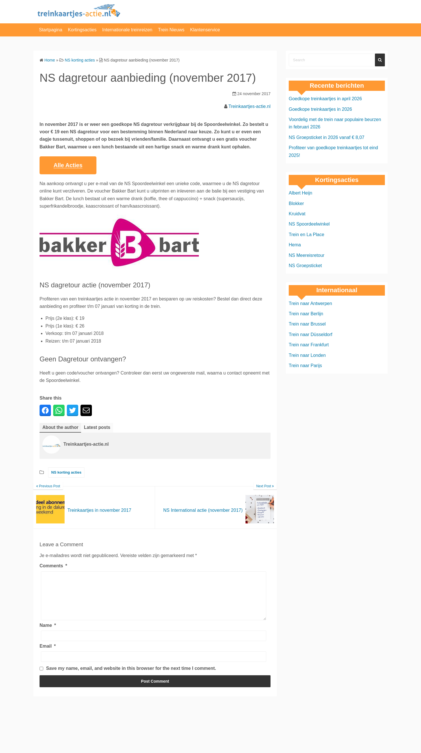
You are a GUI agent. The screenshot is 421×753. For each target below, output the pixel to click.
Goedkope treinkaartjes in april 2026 (325, 98)
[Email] (153, 665)
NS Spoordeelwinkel (309, 224)
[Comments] (153, 600)
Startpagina (50, 29)
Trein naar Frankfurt (309, 344)
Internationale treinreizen (127, 29)
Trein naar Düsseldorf (310, 334)
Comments (53, 566)
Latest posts (97, 427)
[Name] (153, 644)
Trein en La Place (306, 234)
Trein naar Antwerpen (310, 303)
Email (48, 654)
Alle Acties (67, 165)
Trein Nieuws (171, 29)
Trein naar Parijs (305, 365)
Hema (295, 244)
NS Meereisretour (306, 255)
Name (48, 633)
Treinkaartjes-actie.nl (249, 106)
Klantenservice (205, 29)
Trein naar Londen (307, 355)
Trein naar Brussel (307, 324)
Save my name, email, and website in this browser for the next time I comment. (131, 677)
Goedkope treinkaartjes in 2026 (320, 109)
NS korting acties (66, 472)
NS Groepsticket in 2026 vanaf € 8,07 (326, 137)
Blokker (296, 203)
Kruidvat (297, 213)
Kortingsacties (82, 29)
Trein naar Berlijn (306, 313)
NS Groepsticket (305, 265)
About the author (60, 427)
